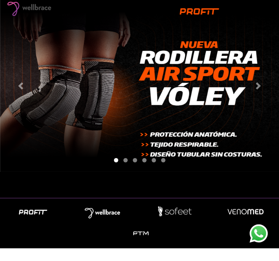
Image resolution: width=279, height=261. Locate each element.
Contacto (181, 187)
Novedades (139, 187)
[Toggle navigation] (263, 8)
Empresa (97, 187)
